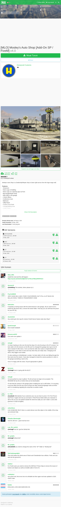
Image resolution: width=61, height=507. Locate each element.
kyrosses (10, 368)
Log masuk (15, 494)
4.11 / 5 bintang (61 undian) (7, 178)
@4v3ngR (11, 370)
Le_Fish (10, 394)
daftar (24, 494)
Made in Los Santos (6, 504)
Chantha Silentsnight (14, 418)
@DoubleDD (11, 446)
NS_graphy (11, 436)
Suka (16, 174)
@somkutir (11, 396)
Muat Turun (30, 55)
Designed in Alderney (7, 502)
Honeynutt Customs (24, 65)
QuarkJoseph (12, 325)
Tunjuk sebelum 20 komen (30, 270)
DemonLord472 (12, 334)
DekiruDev (11, 304)
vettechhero (11, 408)
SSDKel (10, 464)
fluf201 (10, 485)
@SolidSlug (11, 287)
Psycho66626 (12, 294)
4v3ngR (10, 343)
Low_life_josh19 (13, 427)
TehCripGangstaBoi (14, 453)
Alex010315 (11, 317)
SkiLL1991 (11, 275)
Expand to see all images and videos (30, 169)
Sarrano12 (11, 285)
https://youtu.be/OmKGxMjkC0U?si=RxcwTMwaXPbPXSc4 (25, 279)
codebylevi (11, 474)
